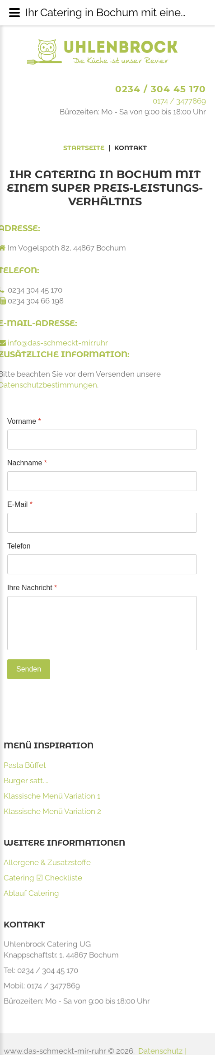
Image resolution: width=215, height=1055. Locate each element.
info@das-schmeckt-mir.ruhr (58, 342)
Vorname (24, 421)
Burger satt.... (26, 780)
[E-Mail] (102, 523)
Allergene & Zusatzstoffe (47, 862)
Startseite (83, 148)
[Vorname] (102, 439)
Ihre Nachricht (32, 587)
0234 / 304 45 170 (160, 89)
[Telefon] (102, 564)
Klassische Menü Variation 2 (52, 811)
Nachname (27, 463)
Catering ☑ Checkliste (43, 877)
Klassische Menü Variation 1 (52, 795)
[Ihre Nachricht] (102, 623)
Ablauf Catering (31, 893)
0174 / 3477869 (179, 100)
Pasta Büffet (25, 765)
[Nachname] (102, 481)
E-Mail (20, 504)
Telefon (19, 546)
